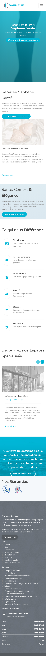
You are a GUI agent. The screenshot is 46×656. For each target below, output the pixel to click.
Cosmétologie (10, 581)
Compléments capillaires (14, 578)
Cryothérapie (10, 601)
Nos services (12, 116)
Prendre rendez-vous (23, 474)
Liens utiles (9, 549)
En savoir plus (10, 537)
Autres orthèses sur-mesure (16, 604)
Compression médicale (14, 570)
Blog (6, 547)
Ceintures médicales (13, 588)
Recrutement (10, 555)
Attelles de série (11, 599)
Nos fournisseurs (12, 552)
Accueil (7, 544)
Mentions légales (12, 560)
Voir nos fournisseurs (14, 214)
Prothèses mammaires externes (17, 575)
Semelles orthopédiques (14, 594)
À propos (8, 557)
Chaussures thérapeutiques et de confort (21, 596)
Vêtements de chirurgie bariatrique (19, 591)
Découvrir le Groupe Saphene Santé (23, 40)
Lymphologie (10, 573)
